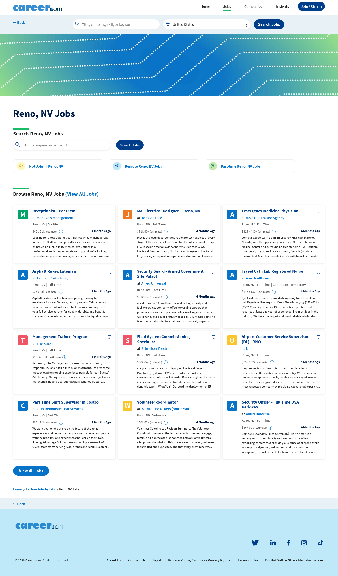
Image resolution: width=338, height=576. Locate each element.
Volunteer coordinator (157, 402)
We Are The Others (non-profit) (166, 409)
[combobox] (206, 24)
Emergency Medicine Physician (270, 211)
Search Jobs (269, 24)
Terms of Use (248, 560)
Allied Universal (153, 283)
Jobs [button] (227, 6)
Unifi (250, 348)
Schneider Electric (155, 348)
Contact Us (137, 560)
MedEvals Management (55, 218)
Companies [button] (253, 6)
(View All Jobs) (82, 194)
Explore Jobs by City (40, 489)
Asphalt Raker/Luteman (54, 271)
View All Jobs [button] (31, 470)
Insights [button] (282, 6)
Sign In (311, 6)
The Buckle (45, 343)
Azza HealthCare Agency (265, 218)
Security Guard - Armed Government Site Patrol (170, 274)
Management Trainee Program (60, 336)
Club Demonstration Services (60, 409)
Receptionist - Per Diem (53, 211)
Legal (157, 560)
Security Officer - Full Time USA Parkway (270, 405)
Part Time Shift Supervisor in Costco (65, 402)
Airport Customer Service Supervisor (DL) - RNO (275, 339)
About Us (114, 560)
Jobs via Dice (151, 218)
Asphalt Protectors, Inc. (55, 278)
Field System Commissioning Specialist (163, 339)
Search (130, 145)
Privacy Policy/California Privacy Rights (199, 560)
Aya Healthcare (258, 278)
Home (205, 6)
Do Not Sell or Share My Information (294, 560)
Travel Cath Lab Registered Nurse (272, 271)
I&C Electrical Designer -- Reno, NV (168, 211)
